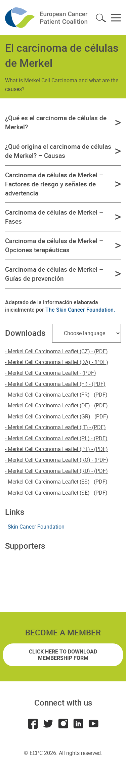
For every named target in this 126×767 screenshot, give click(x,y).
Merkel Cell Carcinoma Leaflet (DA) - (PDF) (58, 362)
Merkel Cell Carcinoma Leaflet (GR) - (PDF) (58, 416)
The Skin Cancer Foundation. (80, 309)
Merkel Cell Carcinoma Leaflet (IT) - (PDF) (57, 427)
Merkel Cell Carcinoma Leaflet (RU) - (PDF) (58, 471)
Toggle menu (116, 18)
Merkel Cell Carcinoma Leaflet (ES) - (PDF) (58, 481)
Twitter (48, 724)
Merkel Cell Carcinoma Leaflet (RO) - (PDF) (58, 459)
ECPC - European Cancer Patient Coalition (47, 17)
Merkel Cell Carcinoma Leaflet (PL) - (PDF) (58, 438)
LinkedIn (78, 724)
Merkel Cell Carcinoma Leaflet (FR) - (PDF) (58, 394)
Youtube (93, 724)
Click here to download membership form (63, 655)
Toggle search (101, 18)
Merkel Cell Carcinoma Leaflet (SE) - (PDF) (58, 492)
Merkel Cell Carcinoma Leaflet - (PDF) (52, 372)
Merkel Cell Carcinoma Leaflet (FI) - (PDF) (57, 384)
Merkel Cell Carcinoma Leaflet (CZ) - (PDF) (58, 351)
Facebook (33, 724)
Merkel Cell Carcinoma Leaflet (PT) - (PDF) (58, 449)
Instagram (63, 724)
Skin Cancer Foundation (36, 526)
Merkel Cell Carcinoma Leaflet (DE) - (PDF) (58, 405)
